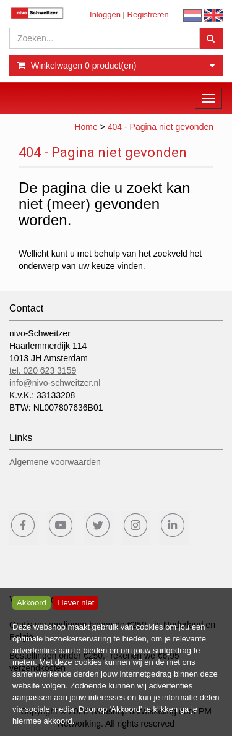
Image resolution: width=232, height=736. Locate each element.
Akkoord (31, 602)
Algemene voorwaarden (55, 462)
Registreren (148, 14)
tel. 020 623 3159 (42, 370)
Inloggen (105, 14)
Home (85, 127)
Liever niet (75, 602)
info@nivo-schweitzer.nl (54, 383)
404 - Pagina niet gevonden (160, 127)
